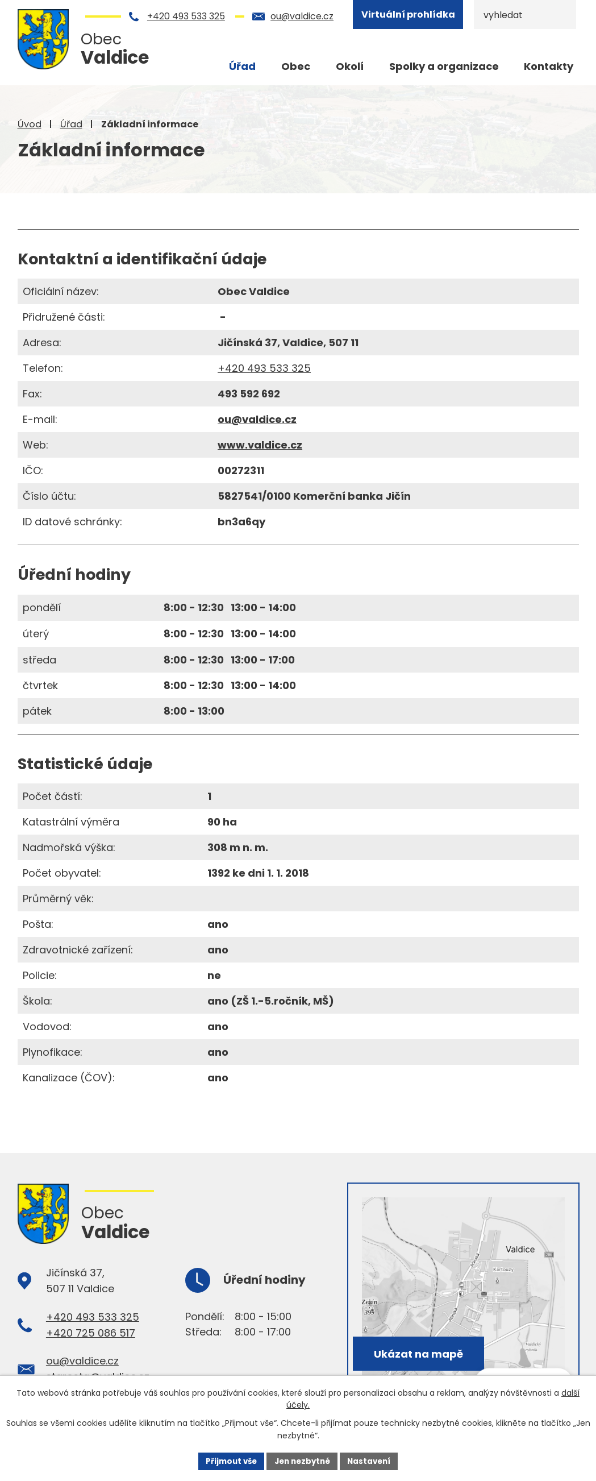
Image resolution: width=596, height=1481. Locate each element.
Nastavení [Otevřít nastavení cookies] (373, 1460)
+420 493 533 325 (186, 16)
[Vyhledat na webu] (525, 14)
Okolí (350, 66)
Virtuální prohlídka (408, 14)
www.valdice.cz (260, 445)
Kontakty (548, 66)
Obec (295, 66)
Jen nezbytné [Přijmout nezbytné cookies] (302, 1460)
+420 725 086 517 (90, 1333)
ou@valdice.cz (302, 16)
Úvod (29, 124)
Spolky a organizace (444, 66)
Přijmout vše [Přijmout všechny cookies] (228, 1460)
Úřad (71, 124)
